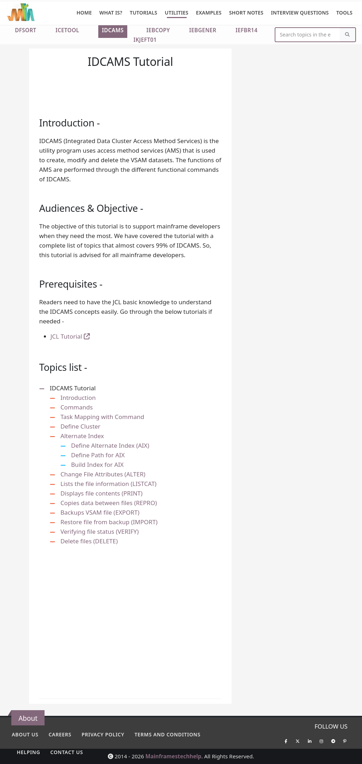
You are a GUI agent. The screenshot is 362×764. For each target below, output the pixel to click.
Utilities (176, 12)
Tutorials (143, 12)
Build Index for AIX (97, 464)
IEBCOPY (158, 30)
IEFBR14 (246, 30)
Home (84, 12)
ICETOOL (67, 30)
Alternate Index (82, 436)
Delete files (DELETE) (89, 541)
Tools (344, 12)
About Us (25, 734)
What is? (110, 12)
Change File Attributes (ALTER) (102, 474)
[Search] (347, 35)
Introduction (78, 398)
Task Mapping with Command (102, 417)
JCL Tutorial (70, 336)
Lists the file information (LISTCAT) (108, 484)
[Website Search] (307, 35)
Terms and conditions (167, 734)
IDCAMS (112, 30)
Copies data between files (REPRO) (108, 503)
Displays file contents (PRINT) (101, 493)
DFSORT (25, 30)
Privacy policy (103, 734)
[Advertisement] (130, 82)
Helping (28, 752)
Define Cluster (80, 426)
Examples (209, 12)
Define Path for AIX (98, 455)
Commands (76, 407)
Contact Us (66, 752)
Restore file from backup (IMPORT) (109, 522)
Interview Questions (300, 12)
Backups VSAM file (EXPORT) (99, 512)
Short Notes (246, 12)
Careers (59, 734)
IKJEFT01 (145, 39)
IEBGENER (202, 30)
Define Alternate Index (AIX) (110, 445)
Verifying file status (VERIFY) (99, 531)
